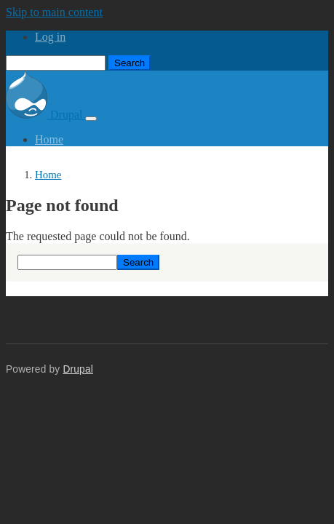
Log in (50, 37)
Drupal (45, 114)
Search (129, 62)
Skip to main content (54, 12)
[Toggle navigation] (91, 118)
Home (49, 139)
